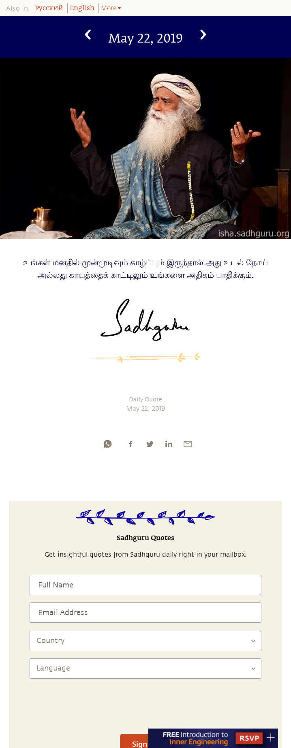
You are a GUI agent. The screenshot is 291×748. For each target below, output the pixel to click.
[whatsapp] (107, 444)
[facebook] (130, 444)
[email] (187, 444)
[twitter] (149, 444)
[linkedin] (168, 444)
